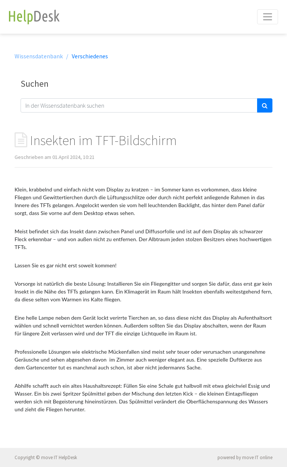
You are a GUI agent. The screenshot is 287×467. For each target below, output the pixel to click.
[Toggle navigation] (267, 16)
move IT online (257, 457)
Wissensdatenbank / (41, 56)
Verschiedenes (90, 56)
